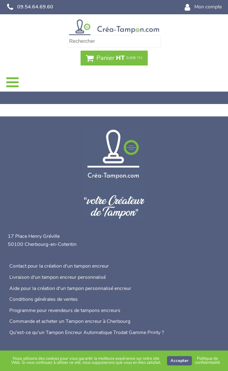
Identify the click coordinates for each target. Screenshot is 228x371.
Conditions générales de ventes (43, 299)
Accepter (179, 361)
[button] (114, 58)
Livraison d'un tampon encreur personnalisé (57, 277)
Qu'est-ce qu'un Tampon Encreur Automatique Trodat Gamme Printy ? (86, 332)
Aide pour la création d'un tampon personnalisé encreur (70, 288)
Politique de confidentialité (207, 360)
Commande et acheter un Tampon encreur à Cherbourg (69, 321)
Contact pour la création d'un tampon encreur (59, 266)
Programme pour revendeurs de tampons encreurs (64, 310)
